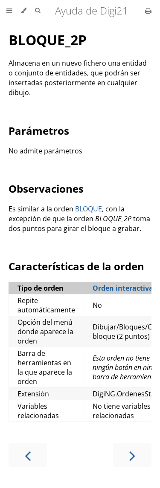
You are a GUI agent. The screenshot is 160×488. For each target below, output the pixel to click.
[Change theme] (24, 10)
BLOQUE (88, 209)
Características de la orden (76, 266)
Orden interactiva (123, 288)
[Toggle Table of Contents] (9, 10)
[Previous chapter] (28, 455)
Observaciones (46, 189)
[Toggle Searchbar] (37, 10)
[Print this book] (148, 10)
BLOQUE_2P (48, 40)
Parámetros (39, 131)
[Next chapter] (132, 455)
